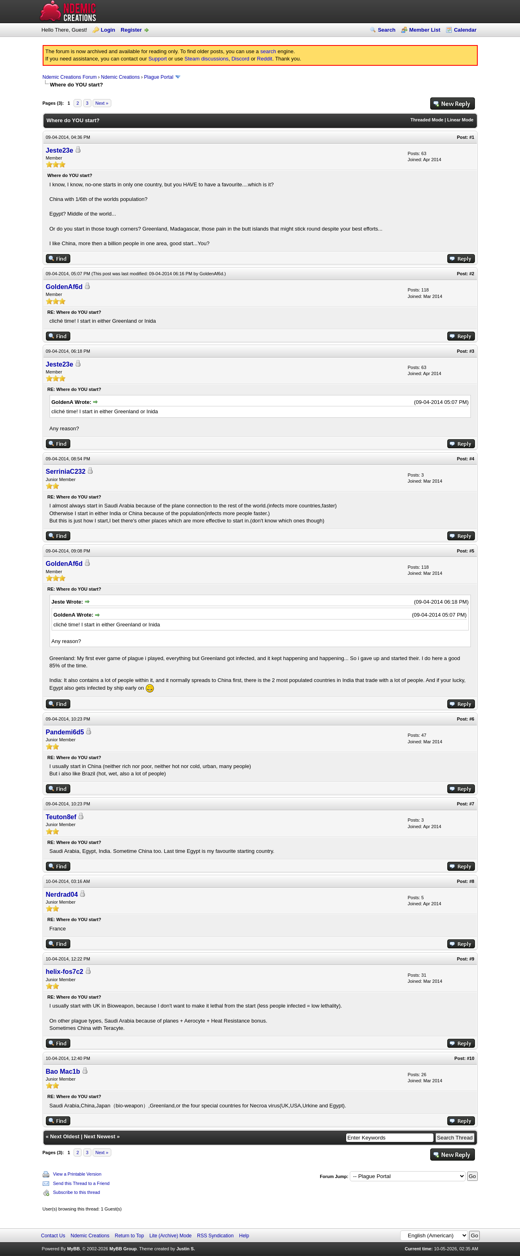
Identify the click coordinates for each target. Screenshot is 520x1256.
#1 (471, 137)
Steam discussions (206, 59)
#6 (471, 718)
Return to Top (129, 1236)
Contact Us (53, 1236)
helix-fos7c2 (64, 971)
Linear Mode (460, 119)
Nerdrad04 (62, 894)
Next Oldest (64, 1136)
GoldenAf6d (211, 273)
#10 (470, 1058)
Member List (424, 30)
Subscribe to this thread (76, 1192)
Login (108, 30)
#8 (471, 881)
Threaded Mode (426, 119)
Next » (101, 103)
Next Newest (99, 1136)
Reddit (265, 59)
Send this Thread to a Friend (81, 1183)
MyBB (73, 1248)
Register (131, 30)
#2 (471, 273)
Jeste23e (60, 150)
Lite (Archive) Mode (171, 1236)
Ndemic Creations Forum (70, 77)
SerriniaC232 (66, 471)
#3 (471, 351)
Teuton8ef (61, 817)
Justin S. (185, 1248)
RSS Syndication (215, 1236)
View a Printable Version (77, 1174)
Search (386, 30)
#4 (471, 458)
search (268, 51)
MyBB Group (122, 1248)
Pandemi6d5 (65, 732)
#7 (471, 803)
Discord (240, 59)
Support (157, 59)
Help (244, 1236)
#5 (471, 550)
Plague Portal (158, 77)
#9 (471, 958)
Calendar (465, 30)
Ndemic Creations (120, 77)
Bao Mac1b (63, 1071)
